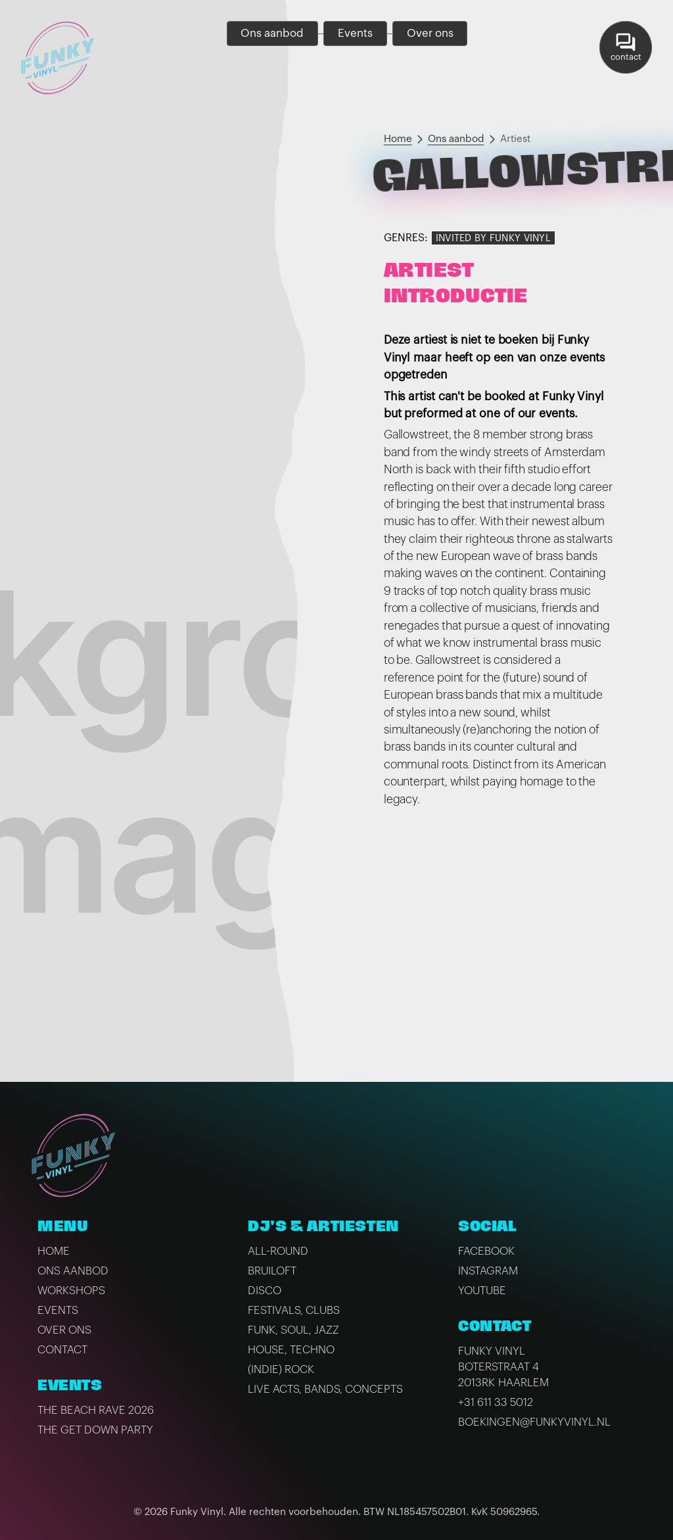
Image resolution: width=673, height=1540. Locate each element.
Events (57, 1310)
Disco (264, 1290)
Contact (62, 1349)
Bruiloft (272, 1270)
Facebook (486, 1251)
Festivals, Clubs (294, 1310)
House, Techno (291, 1349)
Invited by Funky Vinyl (493, 238)
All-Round (278, 1251)
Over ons (64, 1330)
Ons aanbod (456, 139)
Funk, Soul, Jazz (293, 1330)
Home (398, 139)
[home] (58, 58)
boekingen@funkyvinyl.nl (534, 1422)
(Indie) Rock (281, 1369)
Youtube (482, 1290)
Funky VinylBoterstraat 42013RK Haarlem (503, 1366)
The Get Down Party (95, 1429)
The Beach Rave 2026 (95, 1410)
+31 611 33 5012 (495, 1402)
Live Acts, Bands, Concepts (325, 1389)
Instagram (488, 1270)
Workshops (71, 1290)
